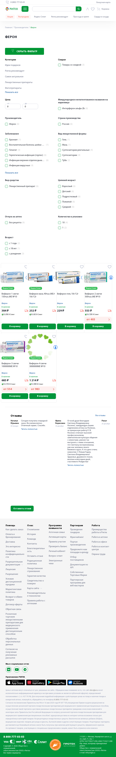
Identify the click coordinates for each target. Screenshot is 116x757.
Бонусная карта (103, 2)
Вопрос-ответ (56, 556)
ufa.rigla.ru (94, 690)
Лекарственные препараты (18, 82)
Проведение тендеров (76, 531)
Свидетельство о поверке (35, 582)
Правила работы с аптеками (36, 602)
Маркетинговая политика (13, 590)
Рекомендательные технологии (36, 594)
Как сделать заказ (14, 529)
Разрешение (12, 574)
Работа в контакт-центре (100, 548)
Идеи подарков (12, 65)
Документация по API (79, 566)
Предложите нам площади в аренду (79, 551)
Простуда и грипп (81, 17)
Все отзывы (100, 415)
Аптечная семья (57, 532)
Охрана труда (98, 554)
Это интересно (13, 547)
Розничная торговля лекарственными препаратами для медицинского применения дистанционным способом (14, 624)
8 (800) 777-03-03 (61, 700)
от (8, 104)
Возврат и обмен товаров (14, 598)
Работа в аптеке (100, 537)
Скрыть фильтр (24, 51)
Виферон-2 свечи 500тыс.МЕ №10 (93, 295)
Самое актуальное (14, 77)
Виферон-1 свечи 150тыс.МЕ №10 (10, 295)
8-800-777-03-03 (13, 737)
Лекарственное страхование (35, 569)
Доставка (10, 542)
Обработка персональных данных (13, 642)
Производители (21, 28)
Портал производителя (78, 543)
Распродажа (23, 17)
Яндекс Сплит (40, 17)
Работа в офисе (99, 542)
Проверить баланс (58, 546)
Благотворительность (36, 550)
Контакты (32, 544)
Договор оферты (14, 604)
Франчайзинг (77, 537)
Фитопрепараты (13, 88)
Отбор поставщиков (77, 558)
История (31, 534)
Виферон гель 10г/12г (67, 294)
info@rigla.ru (90, 753)
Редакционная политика (34, 562)
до (26, 104)
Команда (31, 539)
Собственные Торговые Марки (78, 573)
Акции (10, 17)
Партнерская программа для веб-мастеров (77, 583)
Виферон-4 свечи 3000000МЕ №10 (37, 365)
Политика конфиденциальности (15, 554)
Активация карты (57, 537)
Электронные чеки (55, 562)
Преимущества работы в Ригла (99, 531)
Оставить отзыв (22, 509)
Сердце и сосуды (101, 17)
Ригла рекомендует (59, 17)
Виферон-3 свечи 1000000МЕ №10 (10, 365)
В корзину (14, 326)
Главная (8, 28)
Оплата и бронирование (13, 535)
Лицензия (11, 569)
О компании (33, 529)
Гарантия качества (36, 576)
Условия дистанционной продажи (14, 582)
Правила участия (57, 542)
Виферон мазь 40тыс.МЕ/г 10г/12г (42, 295)
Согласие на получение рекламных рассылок (12, 653)
